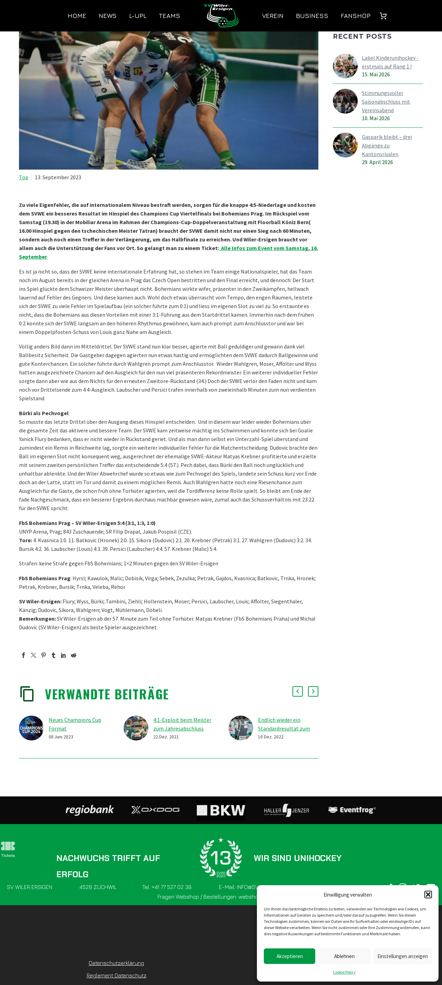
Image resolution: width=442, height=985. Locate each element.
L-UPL (137, 15)
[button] (428, 894)
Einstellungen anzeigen (402, 956)
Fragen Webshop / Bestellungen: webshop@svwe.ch (221, 896)
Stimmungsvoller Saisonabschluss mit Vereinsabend (386, 101)
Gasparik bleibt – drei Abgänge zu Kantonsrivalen (387, 145)
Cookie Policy (344, 972)
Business (312, 15)
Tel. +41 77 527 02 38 (167, 887)
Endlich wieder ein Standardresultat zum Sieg (284, 728)
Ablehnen (344, 956)
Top (23, 177)
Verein (273, 15)
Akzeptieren (290, 956)
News (108, 15)
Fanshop (356, 15)
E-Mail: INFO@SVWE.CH (247, 887)
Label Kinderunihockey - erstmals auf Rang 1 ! (390, 62)
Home (77, 15)
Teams (169, 15)
